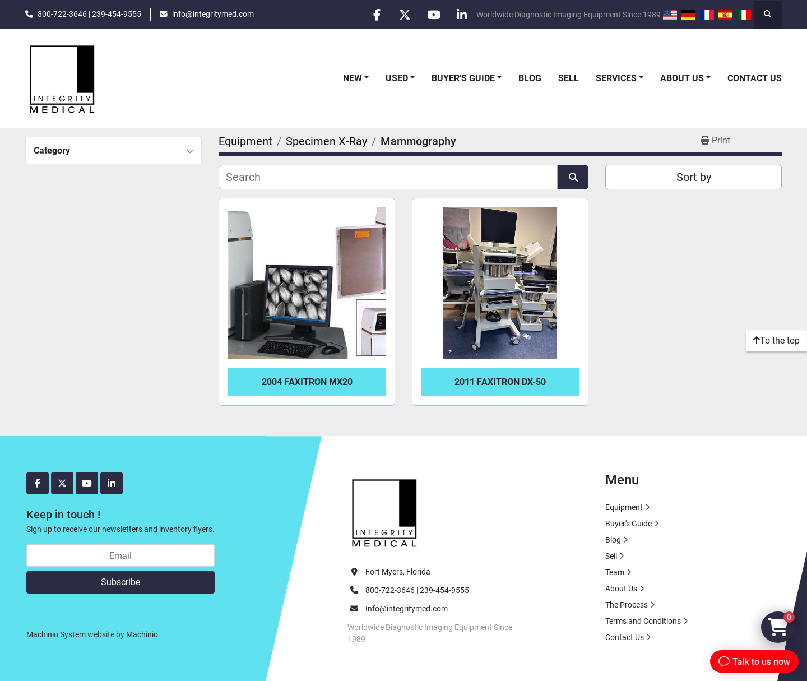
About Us (682, 78)
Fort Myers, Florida (397, 571)
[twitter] (405, 15)
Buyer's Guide (463, 78)
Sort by (693, 177)
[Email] (120, 555)
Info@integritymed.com (406, 608)
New (352, 78)
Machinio (142, 634)
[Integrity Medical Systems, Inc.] (385, 511)
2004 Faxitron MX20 (307, 382)
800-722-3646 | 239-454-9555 (89, 14)
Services (616, 78)
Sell (568, 78)
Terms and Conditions (643, 621)
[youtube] (433, 15)
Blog (529, 78)
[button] (356, 78)
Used (397, 78)
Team (614, 572)
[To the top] (776, 340)
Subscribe (120, 582)
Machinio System (56, 634)
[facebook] (376, 15)
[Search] (388, 177)
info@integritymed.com (213, 14)
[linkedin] (462, 15)
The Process (626, 604)
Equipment (624, 507)
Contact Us (754, 78)
